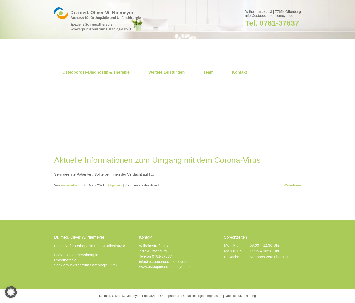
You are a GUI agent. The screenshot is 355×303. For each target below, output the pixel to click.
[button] (11, 292)
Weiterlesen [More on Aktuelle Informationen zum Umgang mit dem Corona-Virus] (292, 185)
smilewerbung (70, 185)
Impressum (214, 296)
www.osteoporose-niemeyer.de (164, 266)
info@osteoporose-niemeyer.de (269, 16)
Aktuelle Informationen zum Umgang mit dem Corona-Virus (157, 160)
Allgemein (114, 185)
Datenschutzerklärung (240, 296)
